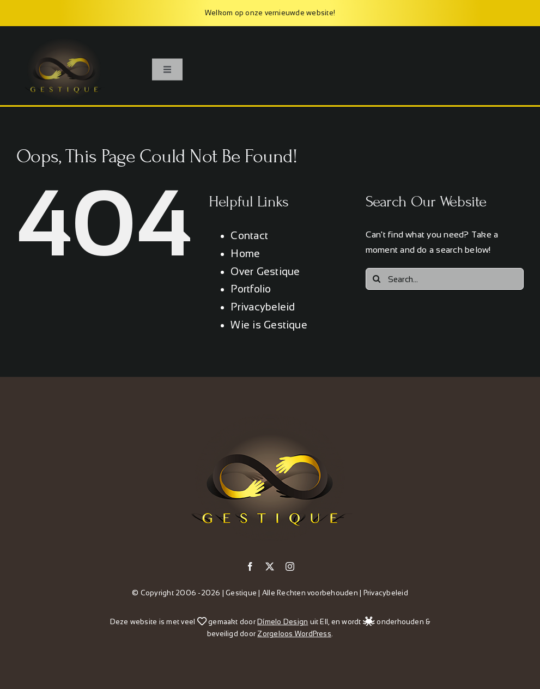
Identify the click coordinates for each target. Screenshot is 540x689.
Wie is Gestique (268, 325)
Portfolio (250, 289)
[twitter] (269, 566)
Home (245, 253)
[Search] (376, 279)
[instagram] (290, 566)
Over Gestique (265, 271)
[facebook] (250, 566)
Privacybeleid (262, 307)
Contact (249, 235)
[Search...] (445, 279)
